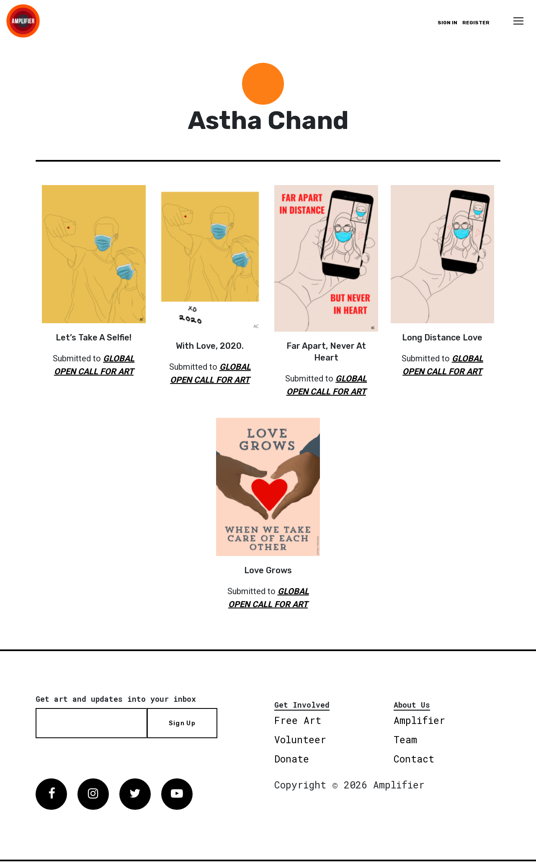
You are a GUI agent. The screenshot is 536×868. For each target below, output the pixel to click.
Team (405, 739)
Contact (414, 758)
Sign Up (182, 723)
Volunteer (300, 739)
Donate (291, 758)
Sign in (447, 23)
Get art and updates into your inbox (116, 699)
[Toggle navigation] (518, 21)
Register (476, 23)
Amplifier (419, 720)
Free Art (297, 720)
